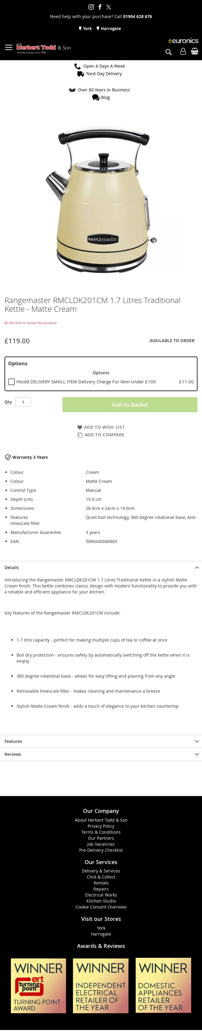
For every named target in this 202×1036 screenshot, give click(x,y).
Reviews (13, 754)
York (87, 28)
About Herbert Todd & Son (101, 820)
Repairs (101, 889)
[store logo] (44, 49)
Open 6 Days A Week (104, 66)
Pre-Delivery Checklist (101, 850)
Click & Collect (101, 877)
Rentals (101, 883)
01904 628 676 (137, 16)
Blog (105, 97)
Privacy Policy (101, 826)
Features (13, 741)
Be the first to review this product (31, 322)
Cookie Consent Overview (101, 907)
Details (12, 567)
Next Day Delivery (104, 73)
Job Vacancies (101, 844)
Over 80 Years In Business (104, 90)
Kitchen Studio (101, 901)
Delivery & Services (101, 871)
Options (17, 363)
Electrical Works (101, 895)
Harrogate (110, 28)
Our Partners (101, 838)
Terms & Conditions (101, 832)
